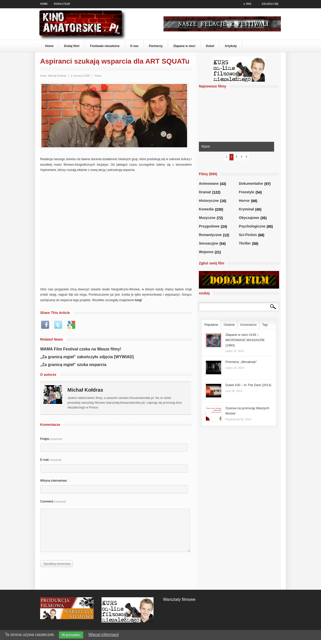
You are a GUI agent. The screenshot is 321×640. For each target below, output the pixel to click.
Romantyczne (210, 235)
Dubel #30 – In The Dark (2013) (248, 385)
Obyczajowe (249, 218)
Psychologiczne (252, 226)
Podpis (51, 439)
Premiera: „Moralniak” (241, 362)
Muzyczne (207, 218)
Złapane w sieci (184, 46)
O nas (134, 46)
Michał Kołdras (57, 75)
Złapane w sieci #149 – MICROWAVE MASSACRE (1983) (245, 340)
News (98, 75)
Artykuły (231, 46)
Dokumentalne (251, 184)
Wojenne (206, 252)
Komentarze (248, 325)
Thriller (245, 243)
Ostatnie (229, 325)
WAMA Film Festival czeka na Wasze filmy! (80, 349)
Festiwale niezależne (104, 46)
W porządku (71, 635)
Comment (53, 501)
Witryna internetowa (53, 480)
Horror (244, 201)
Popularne (211, 325)
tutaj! (138, 300)
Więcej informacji (103, 634)
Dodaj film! (62, 4)
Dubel (210, 46)
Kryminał (246, 209)
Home (44, 4)
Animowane (209, 184)
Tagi (265, 325)
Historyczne (209, 201)
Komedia (206, 209)
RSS (248, 4)
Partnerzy (156, 46)
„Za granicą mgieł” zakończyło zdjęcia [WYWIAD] (87, 357)
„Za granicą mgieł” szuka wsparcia (73, 364)
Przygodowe (209, 226)
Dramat (205, 192)
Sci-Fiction (248, 235)
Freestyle (246, 192)
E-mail (50, 460)
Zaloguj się (270, 4)
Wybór (205, 146)
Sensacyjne (208, 243)
